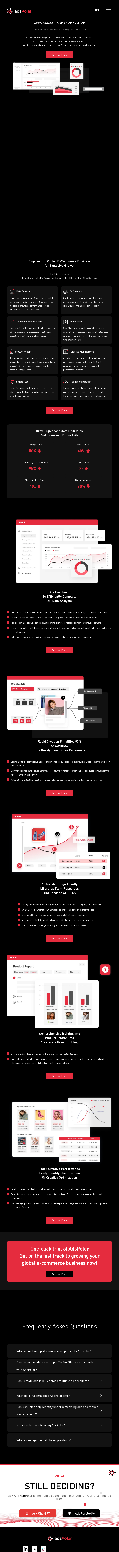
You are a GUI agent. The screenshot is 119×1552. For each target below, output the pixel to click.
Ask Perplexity (81, 1513)
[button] (59, 1351)
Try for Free (59, 54)
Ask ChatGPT (38, 1513)
